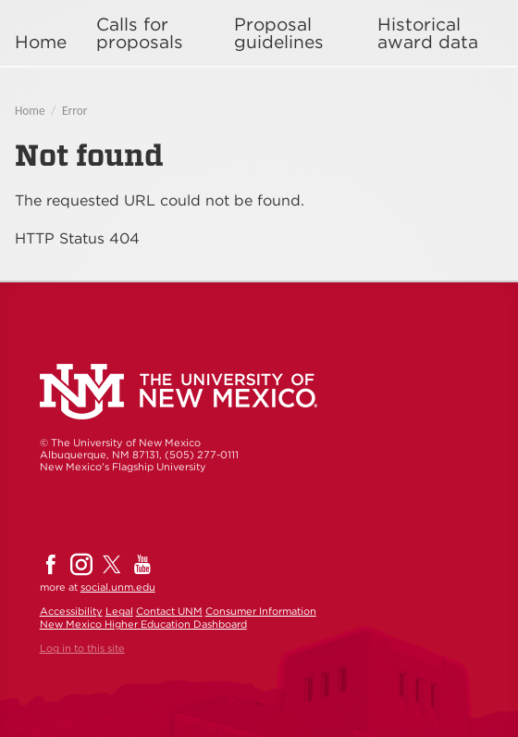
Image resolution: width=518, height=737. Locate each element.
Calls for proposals (139, 33)
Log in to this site (82, 648)
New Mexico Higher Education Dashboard (143, 624)
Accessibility (71, 611)
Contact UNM (169, 611)
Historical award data (427, 33)
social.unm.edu (117, 587)
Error (74, 111)
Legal (119, 611)
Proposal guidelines (279, 33)
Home (41, 42)
